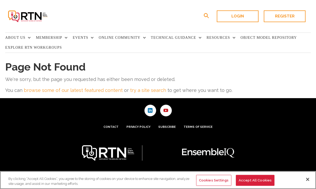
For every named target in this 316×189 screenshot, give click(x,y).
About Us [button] (15, 38)
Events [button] (80, 38)
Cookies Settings (214, 180)
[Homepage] (27, 16)
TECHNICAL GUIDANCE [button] (173, 38)
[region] (158, 180)
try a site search (148, 90)
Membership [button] (49, 38)
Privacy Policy (138, 127)
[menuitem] (20, 38)
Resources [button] (218, 38)
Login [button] (237, 16)
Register (285, 16)
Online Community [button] (120, 38)
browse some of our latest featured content (73, 90)
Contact (111, 127)
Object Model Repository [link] (269, 38)
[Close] (307, 179)
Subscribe (167, 127)
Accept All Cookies (255, 180)
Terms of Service (198, 127)
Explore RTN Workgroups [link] (33, 47)
